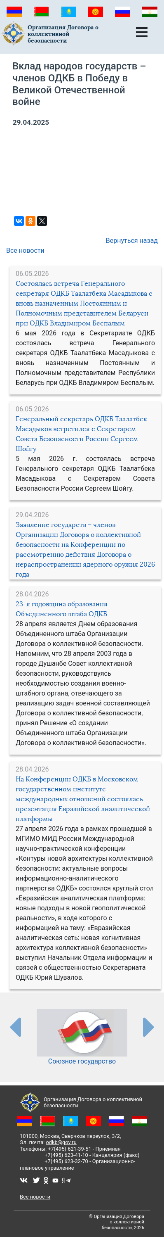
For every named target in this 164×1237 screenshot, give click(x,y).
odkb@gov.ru (61, 1142)
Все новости (25, 250)
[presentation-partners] (14, 1026)
